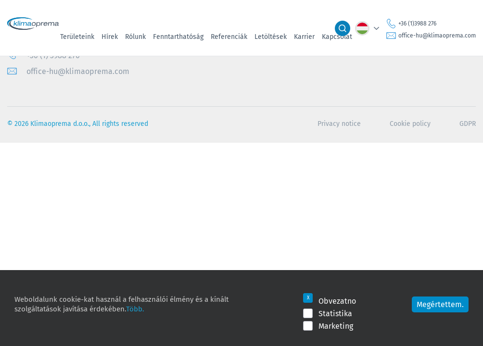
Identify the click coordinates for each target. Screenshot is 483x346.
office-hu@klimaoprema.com (437, 35)
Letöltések (270, 36)
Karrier (304, 36)
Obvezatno (337, 301)
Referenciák (229, 36)
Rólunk (135, 36)
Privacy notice (339, 123)
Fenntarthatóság (178, 36)
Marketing (335, 326)
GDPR (467, 123)
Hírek (110, 36)
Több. (135, 308)
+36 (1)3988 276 (417, 23)
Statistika (335, 313)
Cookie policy (410, 123)
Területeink (77, 36)
